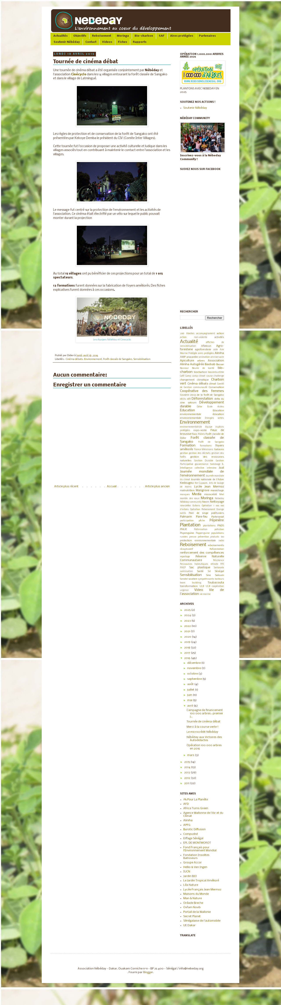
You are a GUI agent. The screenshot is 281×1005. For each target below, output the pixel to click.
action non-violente (193, 337)
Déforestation (202, 399)
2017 (187, 652)
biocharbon (200, 372)
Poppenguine (203, 533)
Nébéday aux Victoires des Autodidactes (204, 739)
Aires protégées (181, 35)
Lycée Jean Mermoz (209, 486)
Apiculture (187, 360)
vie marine (205, 594)
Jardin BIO (190, 876)
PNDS (220, 525)
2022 (187, 626)
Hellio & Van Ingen (195, 867)
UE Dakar (189, 925)
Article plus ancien (157, 486)
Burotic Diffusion (194, 829)
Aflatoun (206, 346)
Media (196, 494)
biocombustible (216, 372)
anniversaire (217, 357)
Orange (220, 509)
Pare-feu (201, 516)
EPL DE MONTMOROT (197, 842)
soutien (192, 579)
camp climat (198, 376)
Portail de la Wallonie (197, 912)
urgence (184, 590)
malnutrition (187, 490)
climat (212, 384)
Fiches (122, 42)
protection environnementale (198, 540)
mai (190, 700)
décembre (194, 663)
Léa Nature (190, 885)
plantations (209, 526)
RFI (222, 564)
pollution (219, 529)
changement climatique (194, 380)
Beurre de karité (203, 368)
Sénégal (219, 571)
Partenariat (217, 517)
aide (215, 349)
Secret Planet (192, 916)
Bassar (220, 364)
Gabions (219, 449)
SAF (161, 35)
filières (201, 434)
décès (183, 399)
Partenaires (207, 35)
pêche (202, 521)
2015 (187, 762)
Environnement (93, 359)
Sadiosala (219, 568)
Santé (200, 571)
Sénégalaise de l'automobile (201, 920)
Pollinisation (200, 529)
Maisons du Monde (196, 894)
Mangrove (202, 490)
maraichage (217, 490)
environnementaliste (191, 427)
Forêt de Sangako (211, 442)
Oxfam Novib (192, 907)
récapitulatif (186, 549)
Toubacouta (216, 582)
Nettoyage (217, 501)
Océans (196, 506)
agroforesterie (203, 349)
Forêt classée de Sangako (117, 359)
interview (211, 468)
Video (198, 590)
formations (206, 446)
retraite (214, 564)
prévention (203, 537)
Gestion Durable (203, 461)
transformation (189, 586)
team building (190, 583)
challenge (219, 376)
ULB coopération (215, 586)
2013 (187, 772)
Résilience (218, 560)
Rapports (139, 42)
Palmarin (186, 516)
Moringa (123, 35)
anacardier (192, 357)
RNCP (183, 568)
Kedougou (187, 483)
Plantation (190, 525)
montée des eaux (189, 498)
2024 (188, 615)
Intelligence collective (192, 468)
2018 (187, 647)
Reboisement (101, 35)
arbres (201, 360)
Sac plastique (199, 567)
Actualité (189, 341)
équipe (208, 427)
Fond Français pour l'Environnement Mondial (199, 849)
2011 (187, 783)
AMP (183, 357)
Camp (188, 376)
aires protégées (206, 353)
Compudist (190, 834)
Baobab (210, 364)
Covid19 (184, 395)
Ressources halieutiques (194, 564)
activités (219, 337)
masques (185, 494)
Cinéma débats (74, 359)
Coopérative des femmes (202, 391)
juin (190, 695)
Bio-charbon (144, 35)
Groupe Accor (192, 862)
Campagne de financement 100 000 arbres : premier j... (205, 713)
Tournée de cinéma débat (203, 721)
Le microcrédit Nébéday (202, 732)
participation (187, 521)
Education (187, 410)
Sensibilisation (141, 359)
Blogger (148, 972)
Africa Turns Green (195, 808)
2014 (187, 767)
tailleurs (219, 579)
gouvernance (201, 464)
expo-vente (200, 430)
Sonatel (184, 579)
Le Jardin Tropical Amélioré (201, 880)
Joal (221, 467)
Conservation (216, 387)
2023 (187, 620)
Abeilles (190, 333)
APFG (186, 825)
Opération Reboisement (202, 509)
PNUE (183, 529)
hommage (215, 464)
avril (190, 705)
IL (223, 464)
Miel (221, 494)
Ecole (210, 407)
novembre (194, 668)
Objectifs (79, 35)
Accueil (112, 486)
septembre (194, 679)
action (220, 333)
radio (221, 540)
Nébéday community (191, 502)
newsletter (185, 506)
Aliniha (219, 353)
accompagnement (205, 333)
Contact (90, 42)
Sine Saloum (215, 575)
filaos (194, 434)
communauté (200, 387)
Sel (209, 571)
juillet (191, 689)
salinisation (186, 571)
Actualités (60, 35)
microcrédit (210, 494)
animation (204, 357)
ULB (202, 586)
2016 (187, 658)
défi (189, 399)
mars (191, 755)
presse (192, 537)
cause (209, 376)
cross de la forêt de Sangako (207, 395)
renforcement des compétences (202, 552)
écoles (221, 407)
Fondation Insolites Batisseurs (196, 857)
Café (182, 376)
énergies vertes (214, 418)
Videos (107, 42)
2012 (187, 778)
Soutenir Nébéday (67, 42)
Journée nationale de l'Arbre (207, 479)
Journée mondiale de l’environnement (202, 473)
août (190, 684)
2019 (182, 333)
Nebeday (219, 498)
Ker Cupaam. (201, 483)
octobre (192, 673)
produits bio (217, 537)
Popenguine (187, 533)
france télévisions (203, 449)
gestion (184, 453)
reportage (185, 557)
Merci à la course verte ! (202, 726)
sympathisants (206, 579)
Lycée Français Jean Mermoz (202, 889)
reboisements (216, 545)
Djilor (199, 407)
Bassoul (184, 368)
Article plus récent (66, 486)
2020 (188, 636)
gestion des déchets (200, 453)
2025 (187, 610)
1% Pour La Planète (195, 799)
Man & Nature (192, 898)
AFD (186, 804)
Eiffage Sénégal (193, 838)
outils (183, 513)
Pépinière (217, 520)
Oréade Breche (193, 903)
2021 (187, 631)
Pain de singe (199, 513)
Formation (187, 445)
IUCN (186, 871)
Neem (205, 502)
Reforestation (217, 549)
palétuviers (217, 513)
